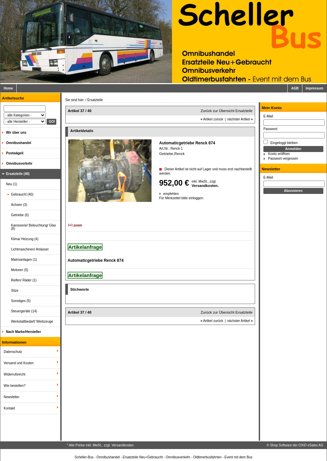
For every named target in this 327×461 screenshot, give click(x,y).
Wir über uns (16, 132)
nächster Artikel (240, 119)
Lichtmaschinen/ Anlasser (30, 249)
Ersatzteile (95, 100)
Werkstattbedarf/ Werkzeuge (32, 321)
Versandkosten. (205, 186)
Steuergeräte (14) (24, 311)
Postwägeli (14, 153)
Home (8, 88)
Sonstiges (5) (21, 301)
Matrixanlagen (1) (24, 259)
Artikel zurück (211, 119)
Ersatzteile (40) (18, 174)
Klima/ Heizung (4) (24, 239)
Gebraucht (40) (22, 194)
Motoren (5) (19, 270)
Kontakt (9, 408)
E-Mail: (268, 116)
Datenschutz (13, 352)
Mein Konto (272, 108)
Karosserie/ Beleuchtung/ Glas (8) (33, 227)
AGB (294, 88)
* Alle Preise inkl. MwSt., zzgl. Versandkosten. (101, 445)
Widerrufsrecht (14, 374)
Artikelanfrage (85, 247)
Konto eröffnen (279, 154)
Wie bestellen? (15, 385)
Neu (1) (11, 184)
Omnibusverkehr (19, 163)
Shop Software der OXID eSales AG (296, 445)
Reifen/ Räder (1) (24, 280)
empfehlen (163, 194)
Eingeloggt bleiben (280, 142)
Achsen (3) (19, 205)
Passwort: (270, 129)
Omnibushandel (18, 143)
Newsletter (11, 397)
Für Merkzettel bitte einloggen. (159, 198)
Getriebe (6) (20, 215)
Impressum (314, 88)
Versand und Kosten (19, 363)
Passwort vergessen (283, 158)
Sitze (14, 290)
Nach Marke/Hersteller (23, 332)
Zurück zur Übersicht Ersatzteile (227, 111)
